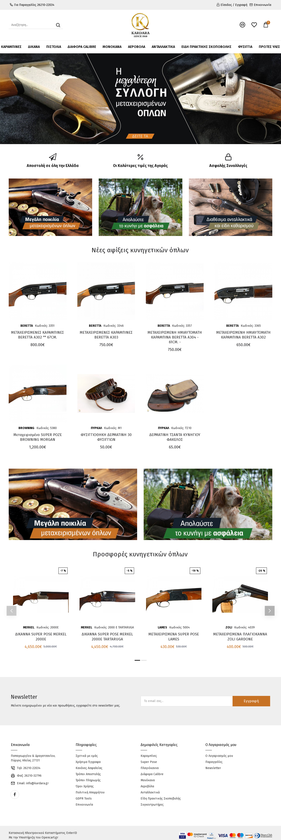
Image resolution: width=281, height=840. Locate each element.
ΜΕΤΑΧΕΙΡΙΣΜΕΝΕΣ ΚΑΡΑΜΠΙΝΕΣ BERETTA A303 (106, 335)
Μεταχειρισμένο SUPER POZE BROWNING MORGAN (37, 437)
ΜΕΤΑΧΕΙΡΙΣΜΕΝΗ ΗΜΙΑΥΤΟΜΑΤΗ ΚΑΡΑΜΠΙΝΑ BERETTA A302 (243, 335)
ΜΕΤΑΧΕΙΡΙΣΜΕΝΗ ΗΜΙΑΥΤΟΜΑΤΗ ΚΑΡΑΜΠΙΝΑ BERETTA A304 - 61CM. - (175, 337)
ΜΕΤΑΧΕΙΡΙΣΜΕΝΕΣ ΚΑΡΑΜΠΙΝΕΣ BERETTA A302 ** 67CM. (37, 335)
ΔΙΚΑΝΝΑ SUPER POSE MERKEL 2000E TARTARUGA (107, 636)
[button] (11, 611)
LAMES (162, 627)
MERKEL (28, 627)
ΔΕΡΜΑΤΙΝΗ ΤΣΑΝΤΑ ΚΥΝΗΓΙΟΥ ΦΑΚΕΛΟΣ (174, 437)
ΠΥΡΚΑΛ (96, 428)
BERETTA (26, 326)
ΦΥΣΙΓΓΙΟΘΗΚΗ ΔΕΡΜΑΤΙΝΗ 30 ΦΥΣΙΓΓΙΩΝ (106, 437)
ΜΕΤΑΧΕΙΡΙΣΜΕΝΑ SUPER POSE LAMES (173, 636)
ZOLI (229, 627)
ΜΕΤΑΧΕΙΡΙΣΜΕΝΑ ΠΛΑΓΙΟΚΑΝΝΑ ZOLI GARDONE (240, 636)
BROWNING (26, 428)
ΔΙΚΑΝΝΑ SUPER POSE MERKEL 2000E (41, 636)
